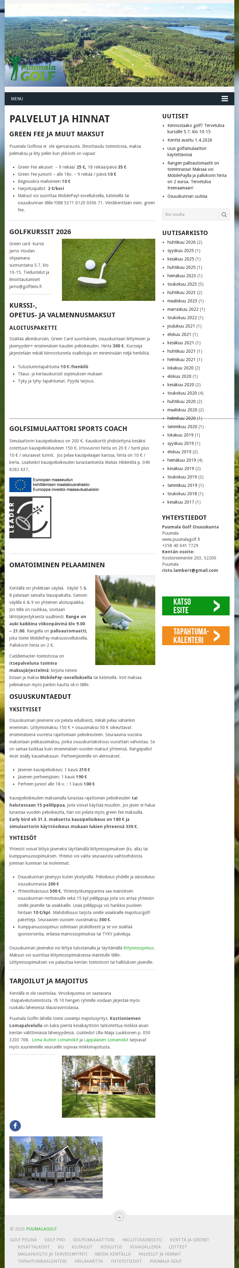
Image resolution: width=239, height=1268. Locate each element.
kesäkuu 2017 (180, 502)
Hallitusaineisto (142, 1239)
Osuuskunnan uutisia (187, 196)
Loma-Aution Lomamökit (55, 1039)
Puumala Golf (165, 1261)
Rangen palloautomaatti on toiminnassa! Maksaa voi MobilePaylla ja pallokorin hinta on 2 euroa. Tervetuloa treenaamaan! (197, 175)
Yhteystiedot (126, 1261)
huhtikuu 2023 (181, 292)
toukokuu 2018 (182, 493)
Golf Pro (55, 1239)
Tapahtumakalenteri (42, 1261)
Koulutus (111, 1246)
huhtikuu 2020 (181, 401)
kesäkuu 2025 (180, 258)
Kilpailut (82, 1246)
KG (61, 1246)
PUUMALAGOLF (41, 1228)
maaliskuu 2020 (182, 409)
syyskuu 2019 (180, 443)
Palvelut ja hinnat (159, 1254)
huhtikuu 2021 (181, 351)
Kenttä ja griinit (189, 1239)
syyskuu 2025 (180, 250)
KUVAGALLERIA (145, 1246)
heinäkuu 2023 (181, 275)
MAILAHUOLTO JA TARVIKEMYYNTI (52, 1254)
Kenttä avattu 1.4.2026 (189, 140)
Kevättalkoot (34, 1246)
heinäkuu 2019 (181, 460)
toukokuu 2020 (182, 393)
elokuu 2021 (179, 334)
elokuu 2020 (179, 376)
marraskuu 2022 (183, 309)
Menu (17, 98)
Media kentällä (113, 1254)
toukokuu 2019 (182, 476)
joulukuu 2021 (181, 326)
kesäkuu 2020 (180, 384)
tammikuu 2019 (182, 485)
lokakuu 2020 (180, 367)
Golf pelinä (23, 1239)
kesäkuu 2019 (180, 468)
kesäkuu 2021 (180, 342)
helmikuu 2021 (181, 359)
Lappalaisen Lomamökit (106, 1039)
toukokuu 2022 (182, 317)
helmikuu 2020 (181, 418)
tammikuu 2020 (182, 426)
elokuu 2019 (179, 451)
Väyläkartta (88, 1261)
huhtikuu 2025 (181, 267)
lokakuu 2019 (180, 434)
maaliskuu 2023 (182, 300)
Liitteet (178, 1246)
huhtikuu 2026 (181, 242)
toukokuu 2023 (182, 284)
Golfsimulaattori (94, 1239)
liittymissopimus (138, 947)
